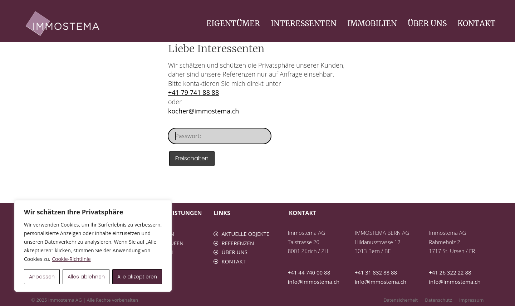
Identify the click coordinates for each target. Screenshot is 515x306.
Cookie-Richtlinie (71, 259)
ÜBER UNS (427, 23)
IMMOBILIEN (372, 23)
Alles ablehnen (86, 276)
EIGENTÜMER (233, 23)
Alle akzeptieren (137, 276)
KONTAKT (476, 23)
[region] (93, 246)
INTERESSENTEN (304, 23)
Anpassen (42, 276)
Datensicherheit (400, 300)
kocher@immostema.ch (203, 111)
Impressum (471, 300)
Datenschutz (438, 300)
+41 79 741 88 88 (193, 92)
